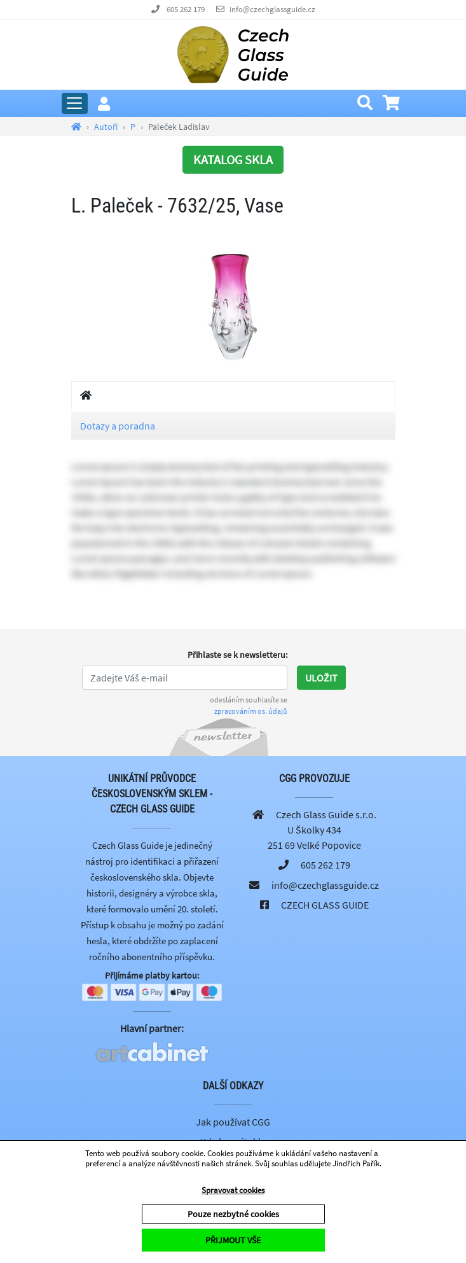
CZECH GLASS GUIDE (325, 904)
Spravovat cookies (233, 1190)
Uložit (321, 677)
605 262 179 (186, 9)
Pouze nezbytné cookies (233, 1214)
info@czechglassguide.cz (272, 9)
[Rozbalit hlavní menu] (75, 103)
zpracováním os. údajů (250, 711)
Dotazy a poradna (117, 425)
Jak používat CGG (233, 1121)
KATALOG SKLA (233, 159)
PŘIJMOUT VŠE (233, 1240)
